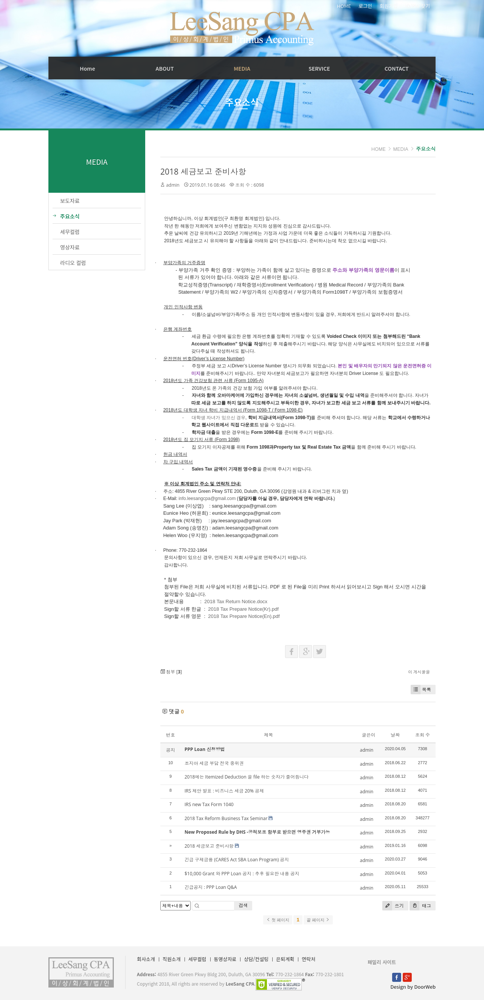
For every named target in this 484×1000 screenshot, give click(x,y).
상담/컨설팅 (256, 959)
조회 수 (422, 735)
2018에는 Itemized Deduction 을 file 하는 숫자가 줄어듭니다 (247, 777)
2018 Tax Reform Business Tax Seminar (226, 818)
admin (173, 185)
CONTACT (397, 68)
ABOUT (165, 68)
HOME (344, 6)
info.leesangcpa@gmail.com (207, 498)
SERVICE (319, 68)
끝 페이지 (318, 920)
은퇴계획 (285, 959)
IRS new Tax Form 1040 (209, 804)
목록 (421, 689)
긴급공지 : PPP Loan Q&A (211, 887)
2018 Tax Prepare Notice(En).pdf (243, 616)
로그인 (365, 6)
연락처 (308, 959)
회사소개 (146, 959)
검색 (243, 905)
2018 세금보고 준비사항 (203, 171)
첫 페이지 (277, 920)
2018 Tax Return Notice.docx (235, 601)
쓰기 (393, 905)
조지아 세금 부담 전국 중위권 (214, 763)
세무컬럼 (197, 959)
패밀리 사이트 (382, 962)
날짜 (395, 735)
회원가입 (389, 6)
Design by (413, 986)
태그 (420, 905)
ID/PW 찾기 (417, 6)
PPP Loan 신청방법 (205, 749)
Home (87, 68)
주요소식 (426, 148)
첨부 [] (171, 672)
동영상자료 (225, 959)
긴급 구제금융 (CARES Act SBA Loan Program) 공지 (237, 859)
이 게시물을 (419, 672)
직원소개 (172, 959)
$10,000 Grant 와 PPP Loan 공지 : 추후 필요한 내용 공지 (242, 873)
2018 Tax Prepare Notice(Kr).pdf (243, 609)
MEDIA (242, 68)
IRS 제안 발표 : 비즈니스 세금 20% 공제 (224, 791)
